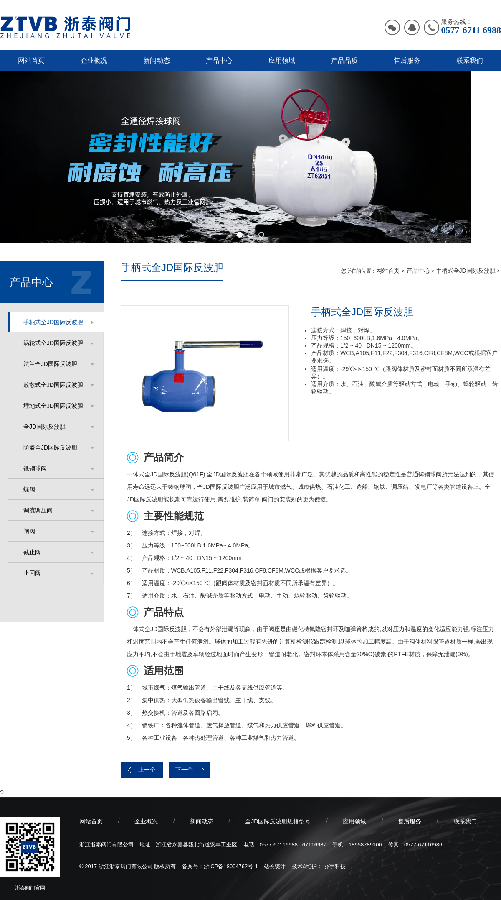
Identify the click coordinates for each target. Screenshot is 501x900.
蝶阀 (29, 489)
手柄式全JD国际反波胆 (53, 322)
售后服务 (407, 60)
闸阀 (29, 531)
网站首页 (31, 60)
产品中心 (219, 60)
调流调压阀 (38, 510)
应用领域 (281, 60)
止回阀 (32, 573)
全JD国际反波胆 (44, 426)
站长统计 (275, 866)
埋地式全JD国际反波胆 (53, 405)
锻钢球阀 (35, 468)
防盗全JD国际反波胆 (50, 447)
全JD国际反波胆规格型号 (278, 821)
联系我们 (469, 60)
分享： (479, 767)
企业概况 (94, 60)
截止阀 (32, 552)
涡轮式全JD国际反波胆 (53, 343)
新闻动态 (156, 60)
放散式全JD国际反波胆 (53, 384)
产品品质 (344, 60)
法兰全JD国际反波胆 (50, 364)
